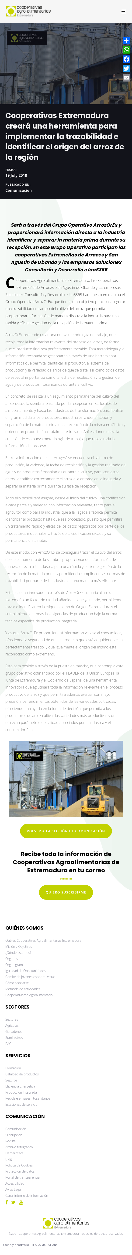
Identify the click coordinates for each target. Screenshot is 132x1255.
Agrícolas (11, 1025)
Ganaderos (13, 1031)
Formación (13, 1068)
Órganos (11, 958)
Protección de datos (20, 1171)
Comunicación (18, 190)
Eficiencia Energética (20, 1086)
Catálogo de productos (22, 1074)
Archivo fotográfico (19, 1147)
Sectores (11, 1019)
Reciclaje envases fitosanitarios (27, 1098)
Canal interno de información (26, 1195)
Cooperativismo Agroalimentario (29, 995)
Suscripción (13, 1135)
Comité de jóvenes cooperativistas (30, 977)
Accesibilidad (14, 1183)
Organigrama (14, 964)
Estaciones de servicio (21, 1104)
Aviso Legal (13, 1189)
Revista (10, 1141)
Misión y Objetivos (18, 946)
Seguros (11, 1080)
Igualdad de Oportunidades (25, 971)
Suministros (14, 1037)
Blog (8, 1159)
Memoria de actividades (22, 989)
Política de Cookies (19, 1165)
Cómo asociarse (17, 983)
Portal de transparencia (22, 1177)
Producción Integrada (21, 1092)
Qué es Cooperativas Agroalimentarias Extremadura (43, 940)
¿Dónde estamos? (18, 952)
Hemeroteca (14, 1153)
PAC (8, 1043)
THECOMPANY (44, 1245)
